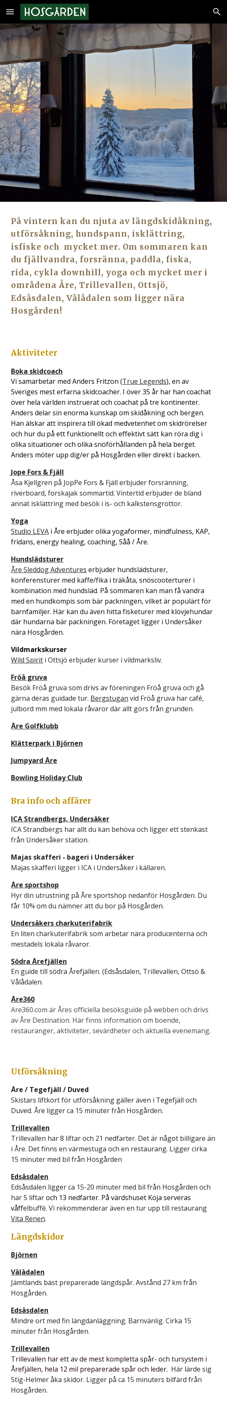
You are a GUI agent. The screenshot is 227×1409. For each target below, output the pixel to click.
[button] (10, 11)
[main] (113, 266)
